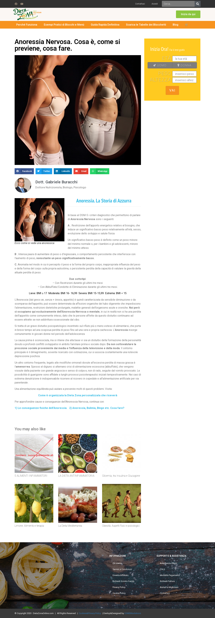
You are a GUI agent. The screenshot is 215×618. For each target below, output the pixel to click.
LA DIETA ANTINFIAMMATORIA (76, 475)
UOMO (158, 65)
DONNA (182, 65)
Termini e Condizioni (122, 569)
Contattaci (140, 3)
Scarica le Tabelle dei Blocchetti (146, 24)
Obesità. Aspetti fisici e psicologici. (121, 525)
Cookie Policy (119, 593)
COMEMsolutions (132, 613)
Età (166, 58)
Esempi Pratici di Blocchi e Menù (64, 24)
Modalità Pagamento (170, 575)
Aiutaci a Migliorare (169, 587)
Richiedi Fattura (167, 581)
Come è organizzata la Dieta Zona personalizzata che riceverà (77, 395)
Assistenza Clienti (168, 563)
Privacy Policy (119, 587)
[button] (188, 14)
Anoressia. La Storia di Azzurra (104, 200)
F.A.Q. (162, 569)
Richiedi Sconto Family (123, 581)
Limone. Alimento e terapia (29, 525)
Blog (175, 24)
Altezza (160, 79)
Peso (164, 73)
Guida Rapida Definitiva (105, 24)
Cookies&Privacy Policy (90, 613)
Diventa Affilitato (121, 575)
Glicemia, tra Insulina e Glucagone (121, 475)
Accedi (155, 3)
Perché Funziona (26, 24)
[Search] (198, 4)
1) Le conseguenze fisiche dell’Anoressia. (41, 408)
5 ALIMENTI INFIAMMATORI (31, 475)
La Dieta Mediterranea (70, 525)
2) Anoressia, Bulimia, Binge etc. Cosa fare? (96, 408)
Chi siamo (117, 563)
